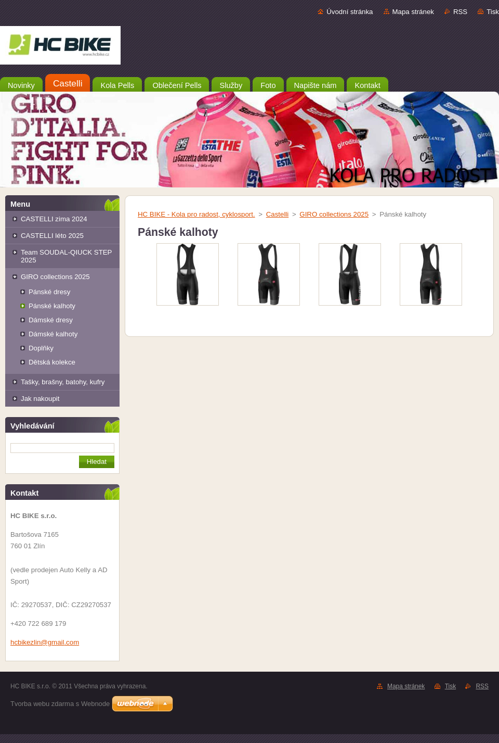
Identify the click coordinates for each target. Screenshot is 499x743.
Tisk (493, 12)
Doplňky (41, 348)
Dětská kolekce (52, 362)
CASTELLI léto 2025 (52, 236)
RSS (460, 12)
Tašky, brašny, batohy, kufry (62, 382)
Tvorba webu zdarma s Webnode (60, 704)
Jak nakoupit (40, 398)
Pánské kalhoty (52, 306)
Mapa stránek (413, 12)
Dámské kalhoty (53, 334)
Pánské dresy (49, 292)
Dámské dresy (51, 320)
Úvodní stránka (349, 12)
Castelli (277, 214)
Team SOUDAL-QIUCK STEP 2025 (66, 256)
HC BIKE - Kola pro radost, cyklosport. (196, 214)
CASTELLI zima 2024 (54, 219)
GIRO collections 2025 (55, 277)
